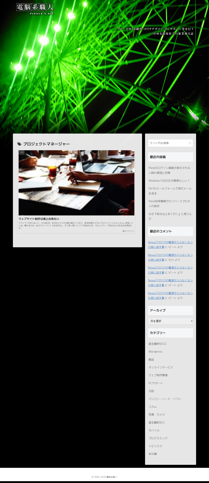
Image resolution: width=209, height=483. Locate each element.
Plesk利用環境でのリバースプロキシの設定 (169, 205)
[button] (190, 145)
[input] (170, 145)
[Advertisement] (104, 113)
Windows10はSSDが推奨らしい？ (169, 182)
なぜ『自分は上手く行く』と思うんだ (170, 218)
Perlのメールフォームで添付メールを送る (170, 192)
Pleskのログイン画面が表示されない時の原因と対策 (169, 172)
